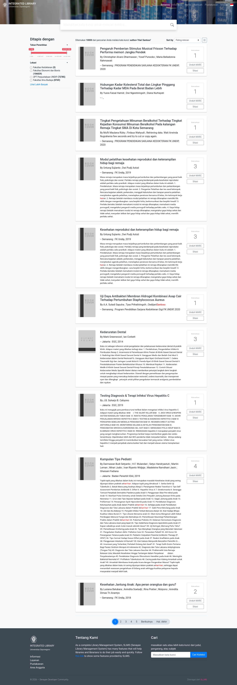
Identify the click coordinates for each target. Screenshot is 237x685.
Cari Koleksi (198, 654)
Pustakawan (211, 4)
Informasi (177, 4)
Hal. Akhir (161, 621)
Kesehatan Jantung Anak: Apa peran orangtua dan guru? (138, 584)
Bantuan (197, 4)
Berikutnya (147, 621)
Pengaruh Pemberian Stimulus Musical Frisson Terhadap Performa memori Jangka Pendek (138, 50)
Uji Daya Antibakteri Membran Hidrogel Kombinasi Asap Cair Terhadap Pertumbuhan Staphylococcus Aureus (140, 298)
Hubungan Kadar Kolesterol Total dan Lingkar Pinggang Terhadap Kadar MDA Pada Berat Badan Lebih (137, 86)
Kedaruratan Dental (113, 332)
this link (79, 656)
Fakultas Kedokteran (44, 67)
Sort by (169, 40)
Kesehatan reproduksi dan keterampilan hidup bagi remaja (139, 229)
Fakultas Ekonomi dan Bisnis (46, 72)
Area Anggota (37, 667)
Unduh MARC (195, 65)
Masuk (224, 4)
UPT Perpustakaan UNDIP (49, 77)
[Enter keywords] (170, 655)
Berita (188, 4)
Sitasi (195, 70)
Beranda (165, 4)
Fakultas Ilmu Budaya (46, 80)
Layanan (34, 660)
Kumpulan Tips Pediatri (115, 459)
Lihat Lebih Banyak (39, 84)
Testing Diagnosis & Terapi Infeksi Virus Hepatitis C (134, 395)
